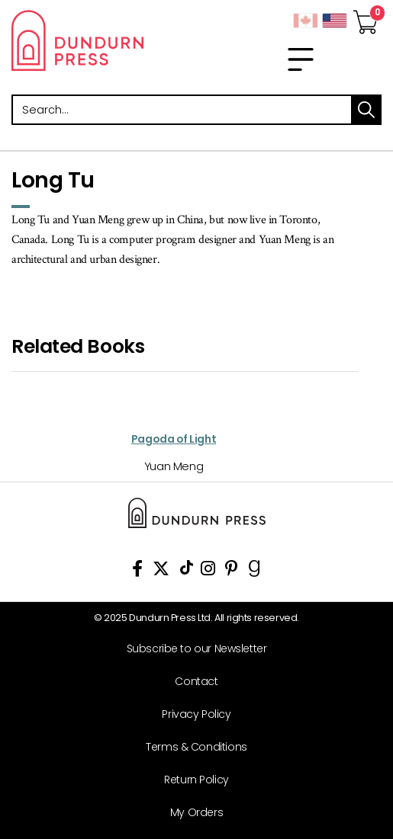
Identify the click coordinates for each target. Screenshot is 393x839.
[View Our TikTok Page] (186, 571)
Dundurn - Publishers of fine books (98, 40)
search (366, 109)
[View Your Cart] (365, 17)
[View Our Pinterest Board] (231, 571)
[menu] (300, 59)
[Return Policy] (191, 780)
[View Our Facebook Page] (137, 571)
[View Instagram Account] (208, 571)
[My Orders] (191, 812)
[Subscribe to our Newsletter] (191, 648)
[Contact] (191, 681)
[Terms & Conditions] (191, 747)
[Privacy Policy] (191, 714)
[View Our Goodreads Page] (254, 571)
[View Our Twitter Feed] (161, 571)
